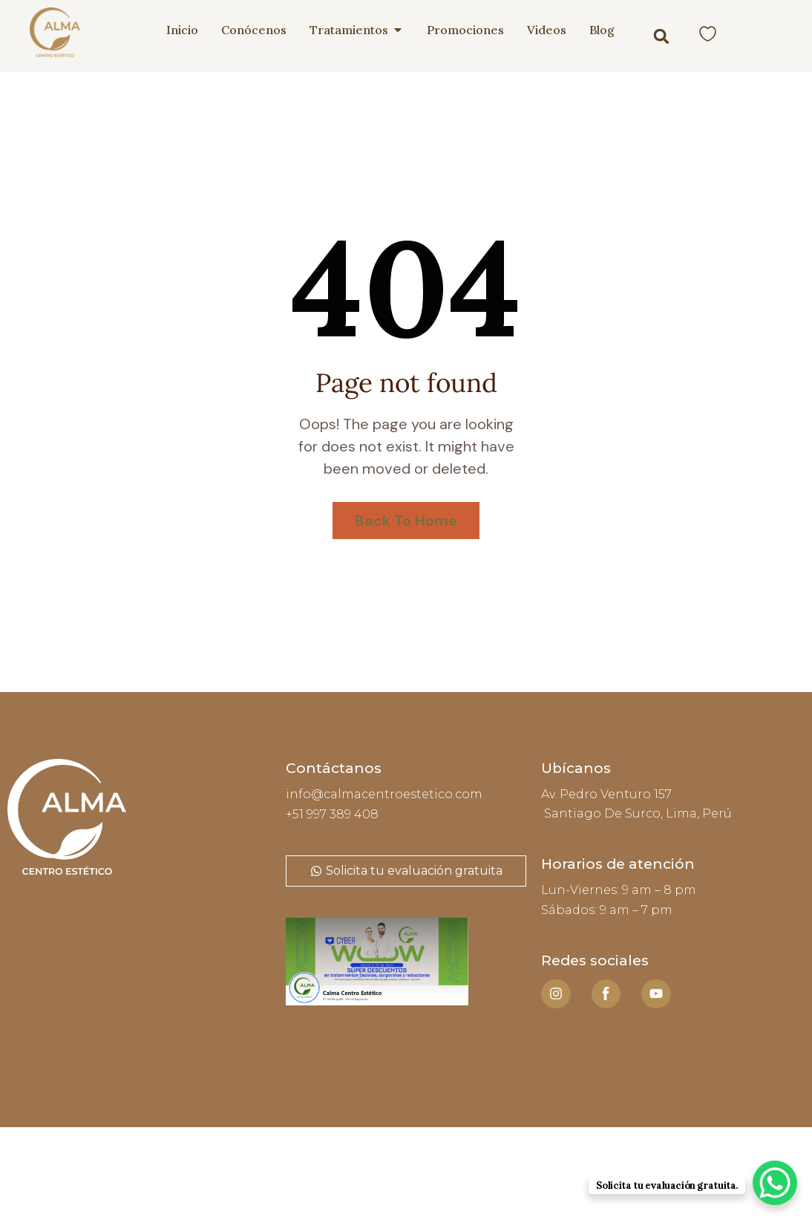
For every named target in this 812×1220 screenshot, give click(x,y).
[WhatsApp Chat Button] (775, 1183)
